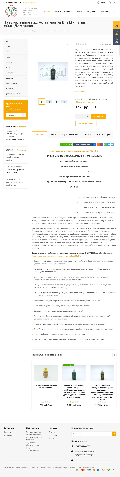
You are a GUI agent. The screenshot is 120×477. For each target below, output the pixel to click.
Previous (111, 355)
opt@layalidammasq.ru (84, 455)
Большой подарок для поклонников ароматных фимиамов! (15, 136)
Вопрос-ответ (54, 435)
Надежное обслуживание (32, 444)
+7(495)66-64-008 (82, 446)
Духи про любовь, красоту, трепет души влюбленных (14, 182)
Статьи (52, 432)
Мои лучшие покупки (84, 102)
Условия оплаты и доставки (34, 438)
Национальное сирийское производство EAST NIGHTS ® (74, 151)
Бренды (52, 438)
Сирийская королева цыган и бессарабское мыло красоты (15, 169)
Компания (9, 428)
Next (114, 355)
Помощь (53, 428)
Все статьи (21, 150)
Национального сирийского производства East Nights (56, 256)
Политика (8, 435)
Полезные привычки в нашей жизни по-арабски (15, 157)
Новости (7, 432)
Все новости (20, 126)
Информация (32, 428)
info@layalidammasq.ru (84, 452)
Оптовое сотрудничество (33, 449)
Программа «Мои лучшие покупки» (33, 433)
